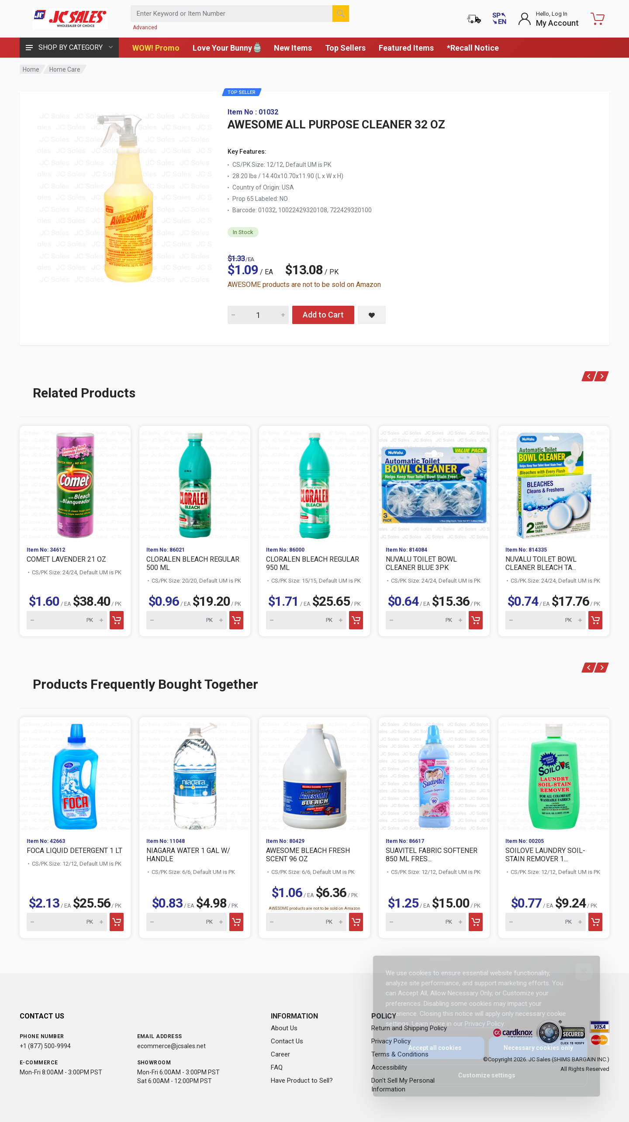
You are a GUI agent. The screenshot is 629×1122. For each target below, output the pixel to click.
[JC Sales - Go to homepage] (70, 19)
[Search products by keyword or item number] (240, 13)
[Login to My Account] (548, 19)
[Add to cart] (117, 620)
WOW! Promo (156, 47)
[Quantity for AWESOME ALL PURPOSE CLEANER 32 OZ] (258, 315)
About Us (284, 1028)
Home (31, 69)
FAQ (277, 1067)
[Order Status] (474, 19)
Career (280, 1054)
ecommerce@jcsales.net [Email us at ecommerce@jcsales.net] (171, 1046)
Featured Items (406, 47)
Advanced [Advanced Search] (145, 27)
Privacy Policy (478, 1024)
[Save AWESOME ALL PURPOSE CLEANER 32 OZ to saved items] (372, 315)
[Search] (340, 13)
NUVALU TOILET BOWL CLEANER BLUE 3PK (421, 563)
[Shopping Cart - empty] (597, 19)
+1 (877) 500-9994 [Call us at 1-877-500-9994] (45, 1046)
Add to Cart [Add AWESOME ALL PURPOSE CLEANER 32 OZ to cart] (323, 314)
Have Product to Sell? (302, 1080)
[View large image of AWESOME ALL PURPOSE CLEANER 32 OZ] (124, 195)
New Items (293, 47)
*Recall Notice (473, 47)
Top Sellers (345, 47)
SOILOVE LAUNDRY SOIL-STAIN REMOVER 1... (545, 854)
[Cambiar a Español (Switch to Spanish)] (499, 19)
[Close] (578, 971)
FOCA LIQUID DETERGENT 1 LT (74, 850)
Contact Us (287, 1041)
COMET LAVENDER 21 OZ (66, 559)
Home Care (64, 69)
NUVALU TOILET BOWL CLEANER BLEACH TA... (541, 563)
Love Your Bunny (227, 47)
